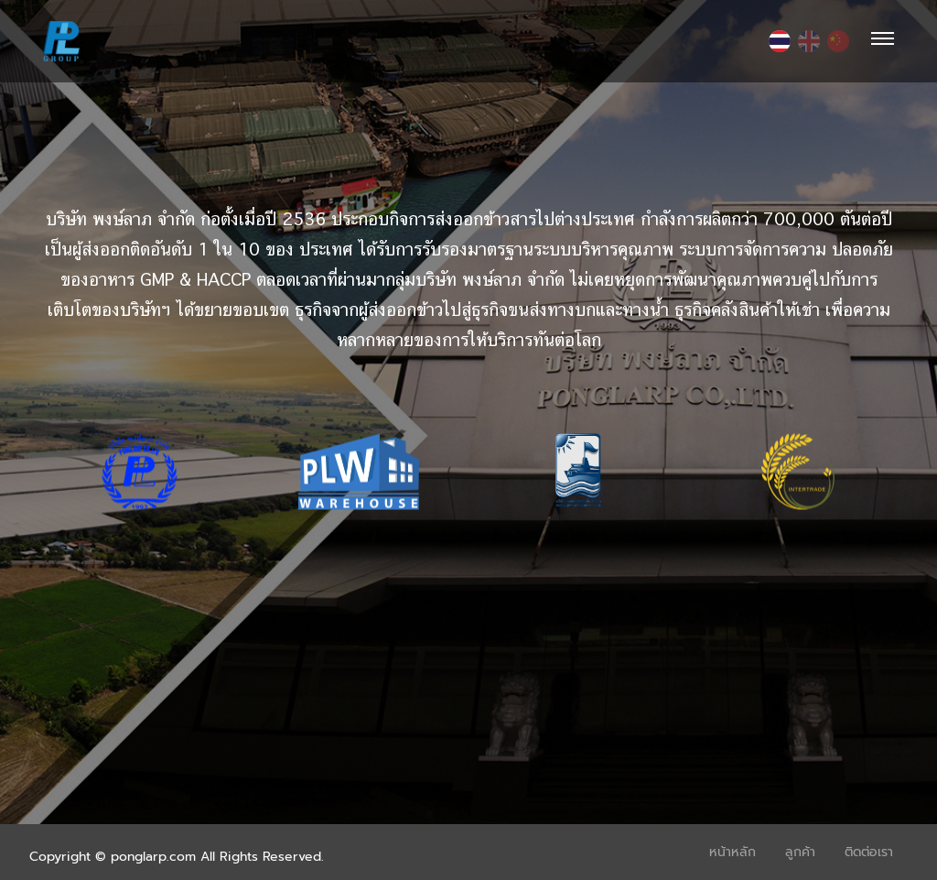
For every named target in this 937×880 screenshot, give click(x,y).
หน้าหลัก (732, 852)
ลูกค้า (800, 852)
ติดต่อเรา (869, 852)
